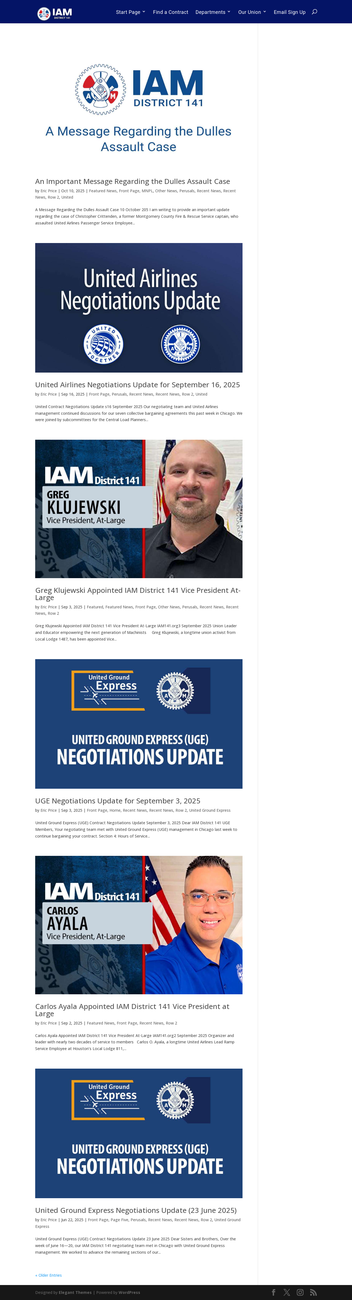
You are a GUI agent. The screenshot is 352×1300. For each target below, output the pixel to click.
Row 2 (53, 197)
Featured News (103, 190)
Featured (95, 606)
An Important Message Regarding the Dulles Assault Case (132, 181)
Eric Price (48, 190)
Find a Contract (170, 12)
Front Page (129, 190)
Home (115, 810)
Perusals (187, 190)
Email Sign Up (290, 12)
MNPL (147, 190)
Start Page (128, 12)
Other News (166, 190)
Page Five (119, 1219)
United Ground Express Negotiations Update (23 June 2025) (136, 1210)
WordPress (129, 1292)
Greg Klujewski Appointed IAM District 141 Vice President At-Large (138, 593)
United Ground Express (210, 810)
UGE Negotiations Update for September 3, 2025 (117, 801)
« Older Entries (48, 1275)
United (67, 197)
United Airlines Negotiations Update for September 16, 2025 (137, 385)
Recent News (209, 190)
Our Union (249, 12)
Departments (211, 12)
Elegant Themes (75, 1292)
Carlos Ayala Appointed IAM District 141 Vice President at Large (132, 1009)
